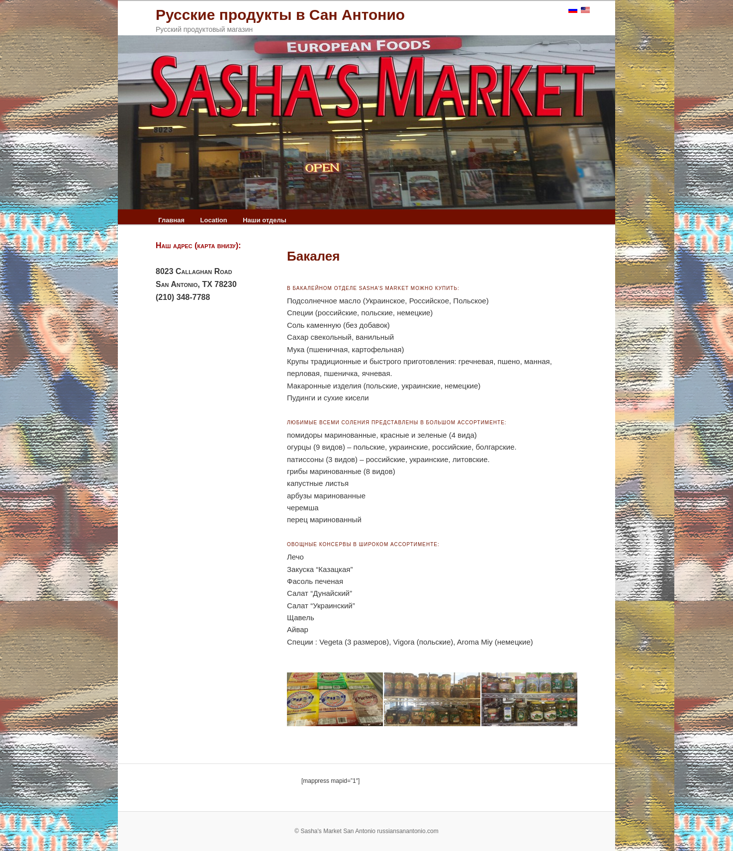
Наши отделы (264, 220)
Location (213, 220)
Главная (171, 220)
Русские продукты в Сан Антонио (280, 14)
